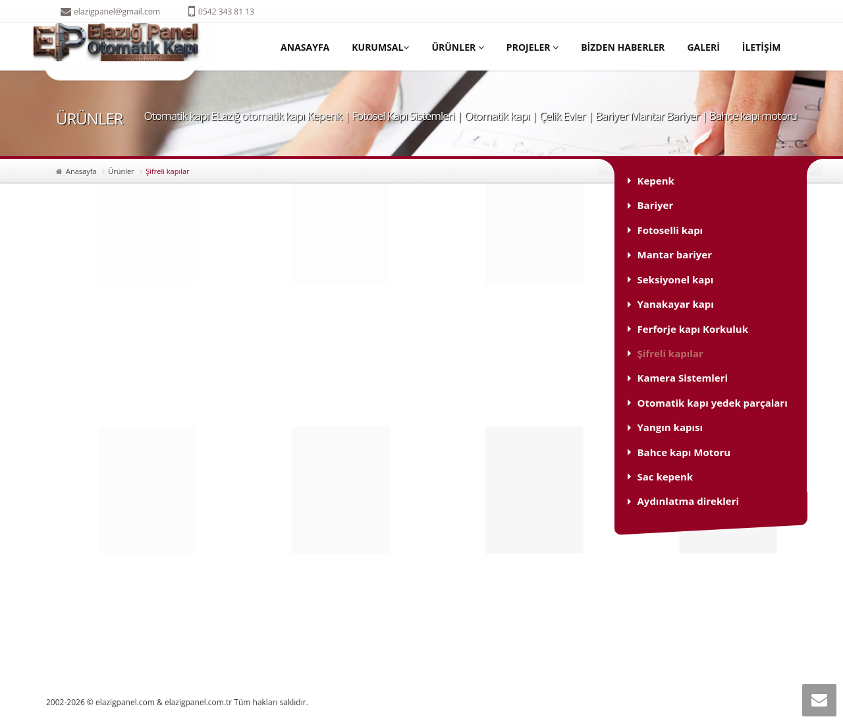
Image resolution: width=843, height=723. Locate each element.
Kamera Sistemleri (683, 377)
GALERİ (703, 47)
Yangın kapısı (670, 427)
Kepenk (656, 180)
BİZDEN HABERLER (623, 47)
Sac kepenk (665, 476)
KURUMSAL (380, 47)
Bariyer (656, 205)
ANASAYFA (305, 47)
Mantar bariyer (675, 254)
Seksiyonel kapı (676, 279)
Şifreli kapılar (670, 353)
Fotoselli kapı (670, 230)
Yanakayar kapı (676, 303)
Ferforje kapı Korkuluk (693, 328)
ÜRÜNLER (457, 47)
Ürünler (121, 171)
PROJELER (532, 47)
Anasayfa (81, 171)
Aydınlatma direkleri (689, 500)
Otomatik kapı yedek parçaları (713, 402)
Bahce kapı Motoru (684, 452)
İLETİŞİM (761, 47)
